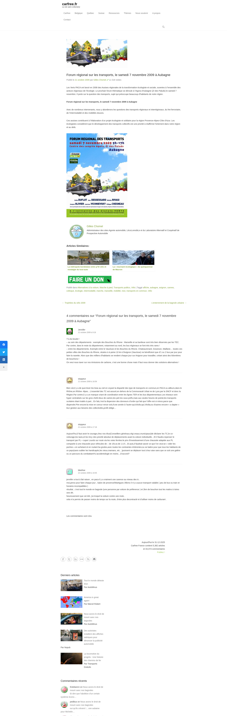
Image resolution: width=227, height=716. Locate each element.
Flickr (81, 559)
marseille (108, 291)
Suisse (101, 13)
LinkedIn (75, 559)
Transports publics (122, 287)
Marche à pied (106, 287)
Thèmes (127, 13)
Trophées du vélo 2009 (73, 303)
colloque (70, 291)
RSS (88, 559)
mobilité (117, 291)
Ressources (114, 13)
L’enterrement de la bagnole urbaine (169, 303)
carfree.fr (69, 4)
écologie (79, 291)
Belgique (79, 13)
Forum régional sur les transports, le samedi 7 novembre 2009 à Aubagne (118, 75)
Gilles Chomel (100, 80)
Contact (67, 19)
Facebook (63, 559)
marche (100, 291)
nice (124, 291)
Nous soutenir (142, 13)
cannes (170, 287)
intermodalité (89, 291)
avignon (162, 287)
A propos (156, 13)
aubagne (154, 287)
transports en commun (137, 291)
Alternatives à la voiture (88, 287)
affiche (146, 287)
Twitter (69, 559)
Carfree (67, 13)
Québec (90, 13)
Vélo (133, 287)
